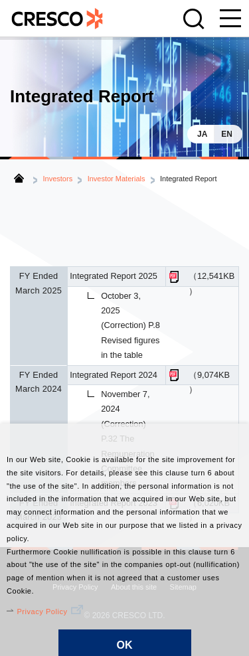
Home (19, 178)
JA (202, 134)
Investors (58, 179)
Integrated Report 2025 (113, 276)
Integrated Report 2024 (113, 375)
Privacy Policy (42, 611)
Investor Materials (116, 179)
